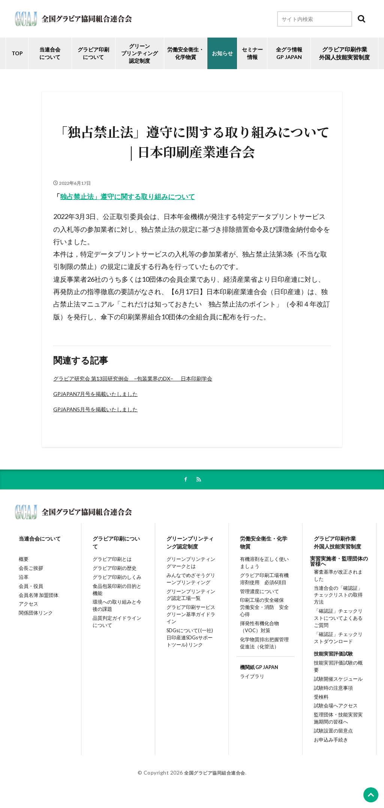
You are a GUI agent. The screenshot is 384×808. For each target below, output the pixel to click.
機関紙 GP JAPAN (257, 675)
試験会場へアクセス (333, 710)
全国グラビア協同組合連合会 (214, 781)
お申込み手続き (328, 748)
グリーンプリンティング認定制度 (139, 53)
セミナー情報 (252, 53)
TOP (17, 53)
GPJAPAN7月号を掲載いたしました (95, 394)
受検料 (318, 699)
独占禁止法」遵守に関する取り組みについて (127, 196)
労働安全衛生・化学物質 (263, 544)
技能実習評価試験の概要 (339, 669)
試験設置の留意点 (331, 738)
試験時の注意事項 (331, 689)
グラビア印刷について (93, 53)
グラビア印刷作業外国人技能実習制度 (337, 544)
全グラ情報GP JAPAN (289, 53)
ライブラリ (249, 685)
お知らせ (222, 53)
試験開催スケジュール (336, 680)
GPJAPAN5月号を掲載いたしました (95, 409)
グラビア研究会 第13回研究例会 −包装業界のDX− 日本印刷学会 (132, 378)
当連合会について (49, 53)
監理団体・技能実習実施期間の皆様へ (339, 723)
